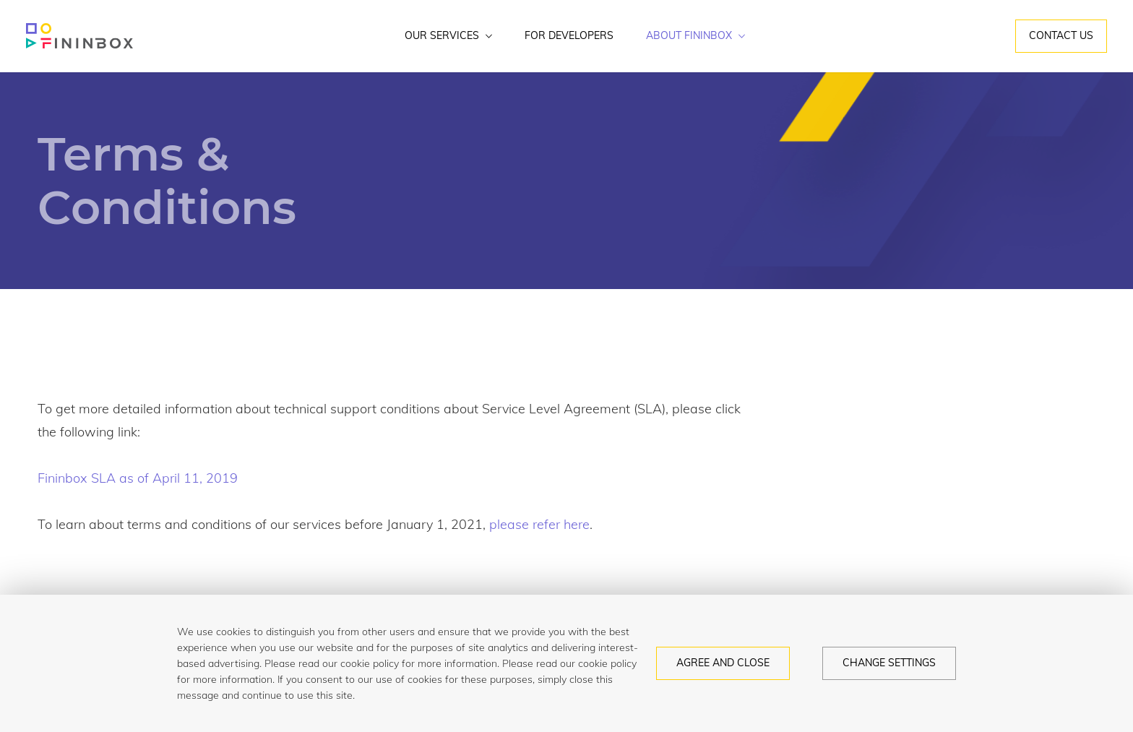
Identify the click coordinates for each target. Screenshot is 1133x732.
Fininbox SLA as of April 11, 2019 (138, 478)
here (577, 524)
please (509, 524)
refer (546, 524)
